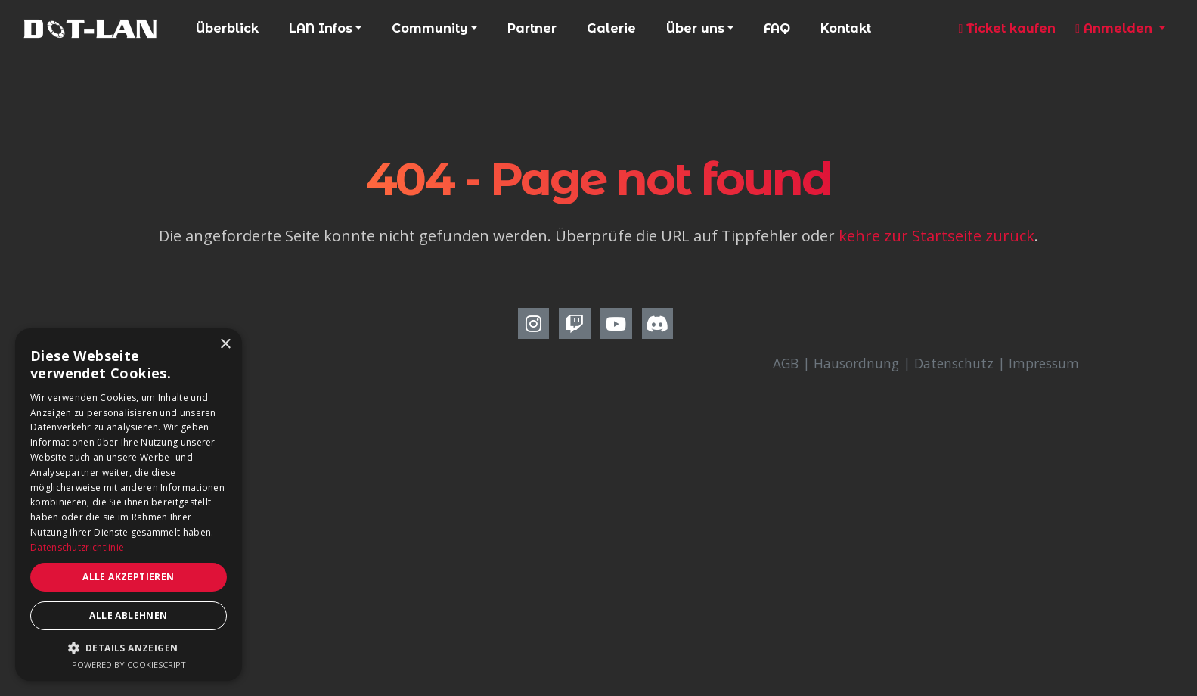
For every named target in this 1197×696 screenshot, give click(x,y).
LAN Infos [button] (320, 28)
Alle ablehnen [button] (128, 615)
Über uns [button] (695, 28)
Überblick (227, 28)
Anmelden (1115, 28)
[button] (128, 647)
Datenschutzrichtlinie (77, 547)
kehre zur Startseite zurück (936, 235)
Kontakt (845, 28)
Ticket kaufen (1007, 28)
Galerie (611, 28)
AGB (786, 363)
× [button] (225, 344)
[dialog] (128, 504)
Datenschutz (954, 363)
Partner (532, 28)
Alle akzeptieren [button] (128, 576)
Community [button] (430, 28)
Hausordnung (856, 363)
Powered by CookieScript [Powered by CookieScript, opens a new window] (129, 664)
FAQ (777, 28)
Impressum (1044, 363)
